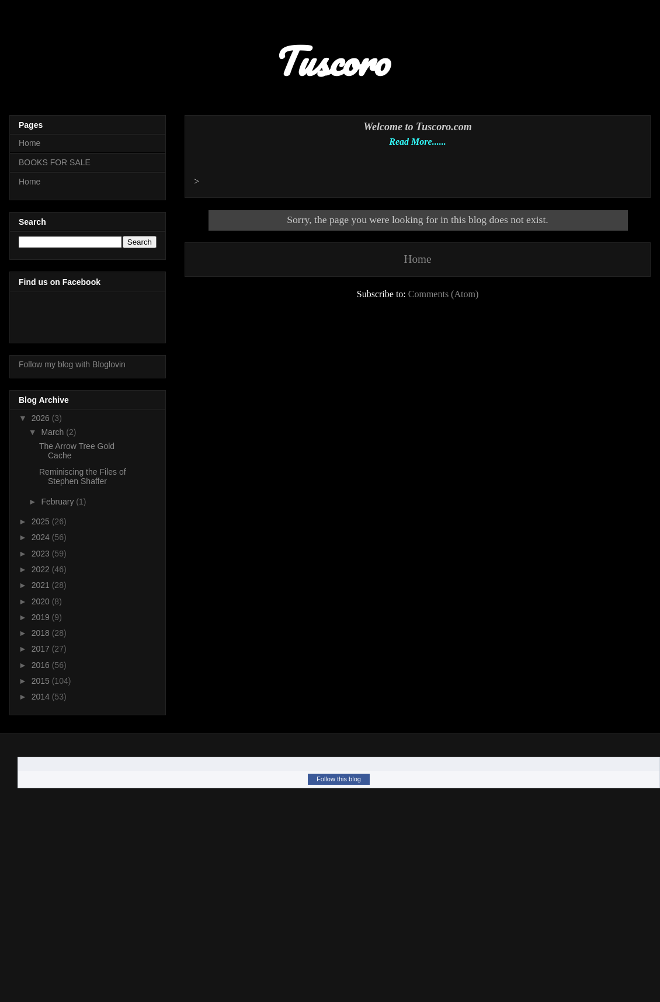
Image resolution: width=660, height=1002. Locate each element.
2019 (42, 617)
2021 (42, 585)
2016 (42, 665)
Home (418, 259)
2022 (42, 569)
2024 (42, 537)
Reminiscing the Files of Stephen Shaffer (82, 476)
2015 (42, 681)
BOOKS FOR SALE (55, 162)
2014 (42, 696)
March (53, 432)
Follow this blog (339, 778)
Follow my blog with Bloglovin (72, 364)
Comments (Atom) (443, 294)
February (58, 501)
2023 (42, 553)
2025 (42, 521)
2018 (42, 633)
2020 (42, 601)
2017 (42, 648)
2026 (42, 418)
